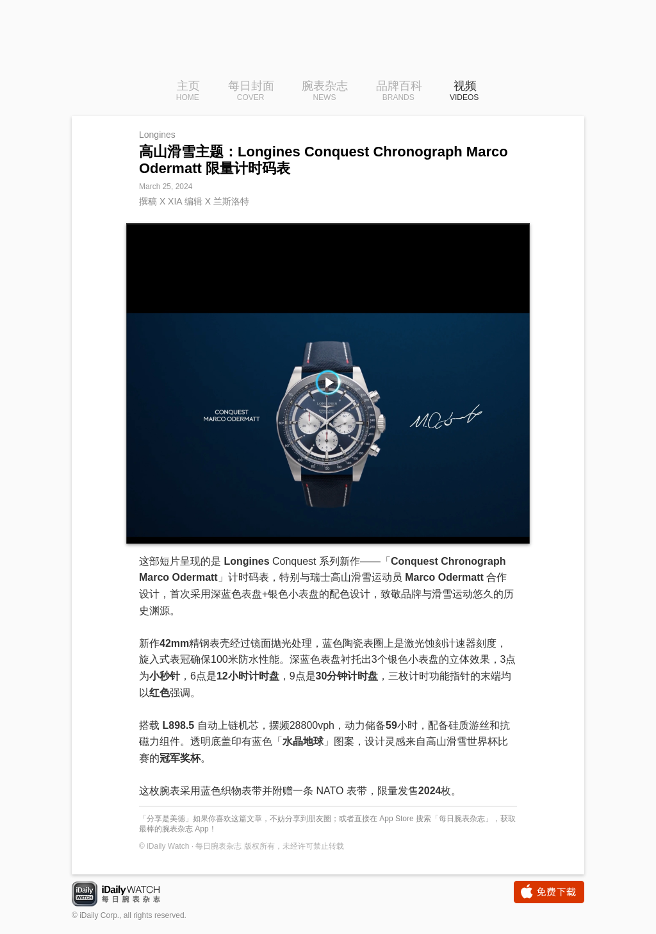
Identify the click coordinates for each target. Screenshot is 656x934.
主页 (188, 91)
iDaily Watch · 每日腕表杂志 (126, 895)
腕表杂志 (325, 91)
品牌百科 (399, 91)
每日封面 (251, 91)
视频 (464, 91)
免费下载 (549, 892)
